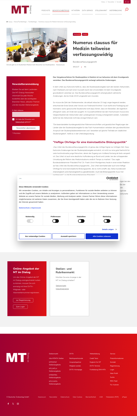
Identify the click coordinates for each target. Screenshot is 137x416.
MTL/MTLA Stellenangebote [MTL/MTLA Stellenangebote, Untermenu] (55, 369)
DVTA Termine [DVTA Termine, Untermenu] (95, 366)
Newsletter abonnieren (26, 128)
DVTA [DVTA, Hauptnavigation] (71, 354)
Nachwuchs (77, 34)
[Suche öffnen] (128, 9)
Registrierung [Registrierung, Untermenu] (115, 366)
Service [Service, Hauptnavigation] (112, 354)
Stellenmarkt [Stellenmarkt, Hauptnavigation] (53, 354)
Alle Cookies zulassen (102, 236)
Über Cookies (77, 397)
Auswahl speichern (68, 236)
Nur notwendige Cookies (35, 236)
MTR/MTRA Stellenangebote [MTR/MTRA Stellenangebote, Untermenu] (55, 376)
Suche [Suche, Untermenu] (112, 377)
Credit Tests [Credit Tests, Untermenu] (94, 358)
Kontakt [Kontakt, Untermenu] (113, 362)
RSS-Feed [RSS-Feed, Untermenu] (113, 381)
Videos (103, 2)
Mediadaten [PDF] (112, 397)
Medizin (85, 34)
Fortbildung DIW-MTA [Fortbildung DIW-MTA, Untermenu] (98, 370)
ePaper (124, 397)
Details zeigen (108, 229)
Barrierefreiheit (91, 397)
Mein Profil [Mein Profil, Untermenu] (114, 373)
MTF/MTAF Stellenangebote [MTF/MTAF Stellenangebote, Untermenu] (55, 363)
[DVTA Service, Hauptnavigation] (88, 10)
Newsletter (111, 2)
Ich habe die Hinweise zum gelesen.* (25, 120)
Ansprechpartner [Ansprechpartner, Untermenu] (75, 362)
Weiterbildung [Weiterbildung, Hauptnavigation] (95, 354)
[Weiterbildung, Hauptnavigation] (117, 10)
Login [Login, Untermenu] (112, 370)
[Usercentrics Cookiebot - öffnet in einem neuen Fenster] (108, 178)
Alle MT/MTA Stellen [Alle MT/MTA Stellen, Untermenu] (56, 358)
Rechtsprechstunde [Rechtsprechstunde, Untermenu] (76, 358)
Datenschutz (24, 208)
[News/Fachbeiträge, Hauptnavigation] (62, 10)
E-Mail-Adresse (17, 110)
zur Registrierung (23, 300)
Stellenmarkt (61, 285)
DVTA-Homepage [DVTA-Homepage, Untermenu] (75, 370)
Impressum (36, 208)
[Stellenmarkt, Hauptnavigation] (103, 10)
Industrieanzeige (62, 289)
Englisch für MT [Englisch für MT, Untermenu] (95, 362)
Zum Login (20, 306)
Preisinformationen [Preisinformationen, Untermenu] (117, 358)
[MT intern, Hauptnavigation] (77, 10)
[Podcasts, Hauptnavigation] (47, 10)
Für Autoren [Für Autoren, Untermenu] (114, 385)
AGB (101, 397)
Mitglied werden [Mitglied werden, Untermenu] (75, 366)
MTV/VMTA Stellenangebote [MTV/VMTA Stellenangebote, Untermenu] (55, 382)
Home (9, 22)
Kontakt (119, 2)
